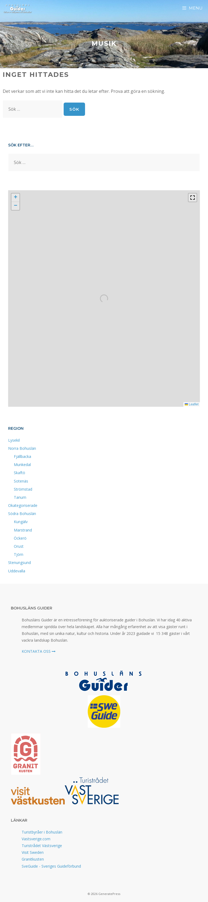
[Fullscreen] (192, 197)
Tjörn (18, 554)
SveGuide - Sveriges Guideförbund (51, 866)
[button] (15, 197)
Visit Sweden (33, 852)
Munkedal (22, 464)
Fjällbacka (22, 456)
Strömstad (23, 489)
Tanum (20, 497)
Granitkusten (33, 859)
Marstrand (23, 530)
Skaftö (19, 472)
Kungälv (21, 521)
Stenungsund (19, 562)
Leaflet (192, 404)
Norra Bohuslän (22, 448)
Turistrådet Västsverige (42, 845)
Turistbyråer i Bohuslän (42, 832)
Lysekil (14, 440)
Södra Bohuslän (22, 513)
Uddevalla (16, 570)
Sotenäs (21, 481)
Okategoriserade (22, 505)
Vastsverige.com (36, 838)
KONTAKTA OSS (39, 651)
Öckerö (20, 538)
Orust (19, 546)
